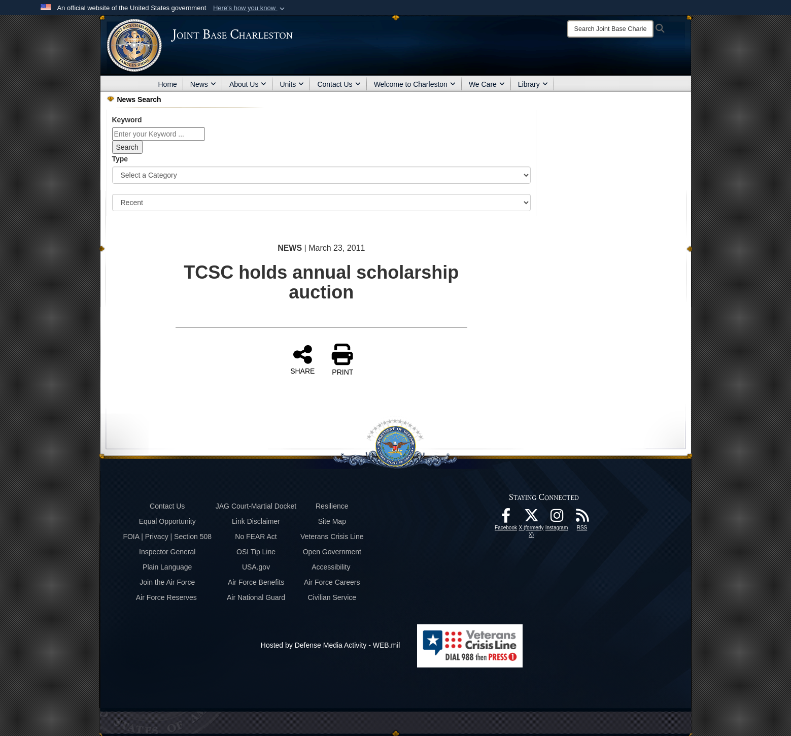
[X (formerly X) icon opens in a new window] (531, 518)
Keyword (127, 120)
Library (533, 84)
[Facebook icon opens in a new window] (506, 518)
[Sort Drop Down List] (321, 202)
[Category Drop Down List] (321, 175)
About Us (248, 84)
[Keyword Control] (158, 134)
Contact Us (338, 84)
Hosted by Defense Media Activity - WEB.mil (330, 645)
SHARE (302, 359)
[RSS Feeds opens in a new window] (582, 518)
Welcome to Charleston (415, 84)
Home (167, 84)
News (203, 84)
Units (292, 84)
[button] (250, 8)
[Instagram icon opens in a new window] (556, 518)
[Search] (610, 29)
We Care (487, 84)
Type (120, 159)
